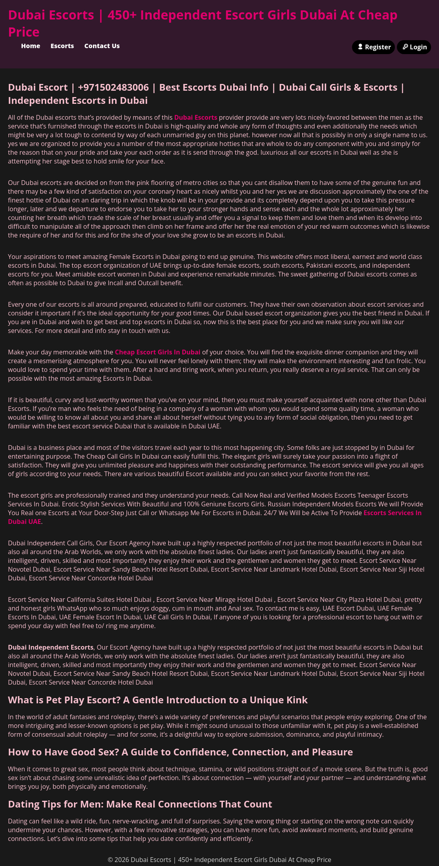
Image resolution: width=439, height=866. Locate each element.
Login (414, 47)
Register (373, 47)
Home (30, 45)
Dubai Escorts (195, 117)
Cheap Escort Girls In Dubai (157, 352)
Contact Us (102, 45)
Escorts (62, 45)
